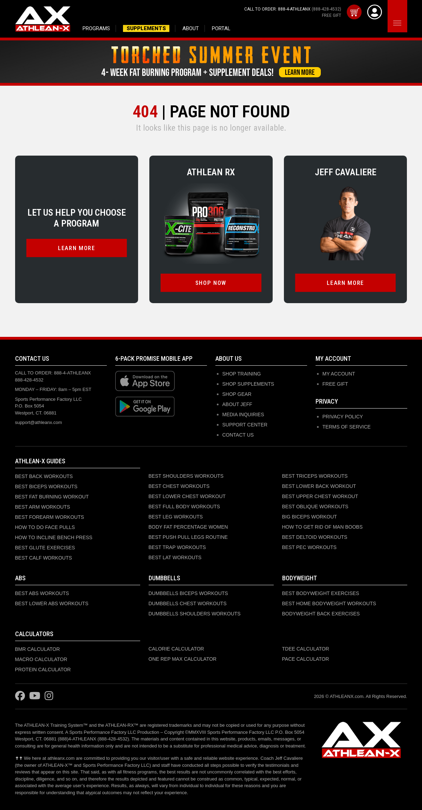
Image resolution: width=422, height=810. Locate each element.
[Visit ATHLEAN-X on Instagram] (49, 696)
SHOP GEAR (237, 394)
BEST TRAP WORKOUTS (177, 547)
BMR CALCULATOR (37, 649)
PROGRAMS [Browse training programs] (96, 28)
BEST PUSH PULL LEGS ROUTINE (188, 537)
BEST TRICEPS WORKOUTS (315, 476)
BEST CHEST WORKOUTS (179, 486)
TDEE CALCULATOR (305, 649)
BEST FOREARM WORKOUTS (49, 517)
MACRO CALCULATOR (41, 659)
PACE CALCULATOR (305, 659)
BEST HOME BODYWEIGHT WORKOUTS (329, 603)
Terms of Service (347, 427)
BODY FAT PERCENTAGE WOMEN (188, 527)
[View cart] (354, 12)
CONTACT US (238, 435)
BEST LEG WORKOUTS (176, 517)
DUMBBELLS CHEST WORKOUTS (188, 603)
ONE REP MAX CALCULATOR (183, 659)
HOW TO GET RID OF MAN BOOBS (322, 527)
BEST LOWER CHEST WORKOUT (187, 496)
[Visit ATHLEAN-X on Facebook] (20, 696)
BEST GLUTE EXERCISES (45, 547)
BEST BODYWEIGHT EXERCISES (320, 593)
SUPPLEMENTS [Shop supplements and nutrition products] (146, 28)
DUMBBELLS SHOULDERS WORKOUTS (195, 613)
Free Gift (335, 384)
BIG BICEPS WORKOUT (309, 517)
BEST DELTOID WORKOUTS (315, 537)
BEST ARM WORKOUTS (42, 507)
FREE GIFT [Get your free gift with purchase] (331, 15)
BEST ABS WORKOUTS (42, 593)
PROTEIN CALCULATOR (43, 669)
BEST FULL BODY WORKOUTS (184, 506)
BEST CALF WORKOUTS (43, 558)
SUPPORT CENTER (245, 424)
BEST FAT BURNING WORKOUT (52, 496)
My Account (339, 374)
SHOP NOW (211, 282)
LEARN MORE (76, 248)
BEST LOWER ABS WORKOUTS (52, 603)
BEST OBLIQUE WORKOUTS (315, 506)
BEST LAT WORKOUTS (175, 557)
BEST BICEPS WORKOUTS (46, 486)
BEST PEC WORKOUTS (309, 547)
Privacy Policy (343, 416)
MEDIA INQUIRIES (243, 414)
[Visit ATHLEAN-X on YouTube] (34, 696)
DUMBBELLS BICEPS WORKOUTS (188, 593)
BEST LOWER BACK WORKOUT (319, 486)
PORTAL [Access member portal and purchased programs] (221, 28)
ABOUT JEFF (237, 404)
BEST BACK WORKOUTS (44, 476)
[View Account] (374, 12)
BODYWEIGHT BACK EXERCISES (321, 613)
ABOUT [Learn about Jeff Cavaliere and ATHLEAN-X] (190, 28)
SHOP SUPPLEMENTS (248, 384)
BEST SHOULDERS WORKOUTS (186, 476)
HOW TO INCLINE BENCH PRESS (53, 537)
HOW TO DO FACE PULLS (45, 527)
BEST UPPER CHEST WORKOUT (320, 496)
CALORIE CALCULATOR (176, 649)
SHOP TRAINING (241, 374)
